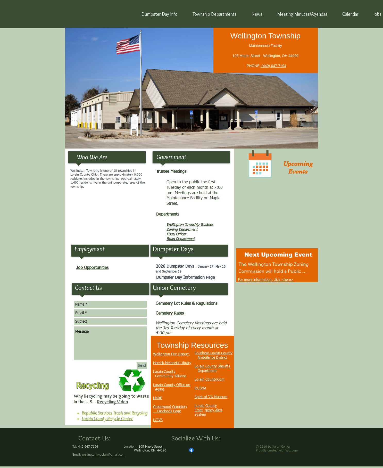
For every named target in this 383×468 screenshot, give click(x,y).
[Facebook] (191, 450)
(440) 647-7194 (273, 66)
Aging (159, 389)
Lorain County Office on (171, 385)
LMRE (157, 398)
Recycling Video (112, 402)
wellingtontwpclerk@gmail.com (103, 454)
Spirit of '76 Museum (211, 397)
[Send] (142, 365)
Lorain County (164, 372)
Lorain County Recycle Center (107, 419)
